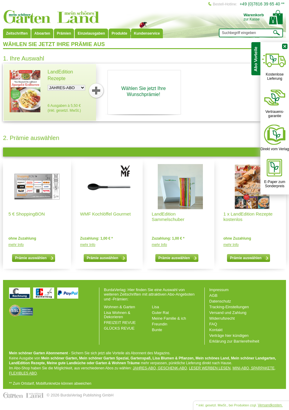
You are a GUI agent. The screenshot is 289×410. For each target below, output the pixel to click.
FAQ (213, 324)
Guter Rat (160, 312)
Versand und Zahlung (228, 312)
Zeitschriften (17, 33)
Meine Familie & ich (169, 318)
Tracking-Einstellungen (229, 307)
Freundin (159, 324)
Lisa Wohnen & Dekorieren (117, 314)
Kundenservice (147, 33)
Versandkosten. (270, 405)
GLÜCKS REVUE (119, 328)
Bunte (157, 330)
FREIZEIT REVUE (120, 322)
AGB (213, 295)
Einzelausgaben (91, 33)
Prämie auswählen (34, 258)
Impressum (218, 289)
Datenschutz (220, 301)
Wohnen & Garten (119, 307)
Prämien (64, 33)
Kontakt (215, 330)
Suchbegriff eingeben (239, 33)
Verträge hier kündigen (229, 335)
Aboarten (42, 33)
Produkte (119, 33)
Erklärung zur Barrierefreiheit (234, 341)
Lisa (155, 307)
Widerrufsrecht (222, 318)
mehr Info (16, 245)
